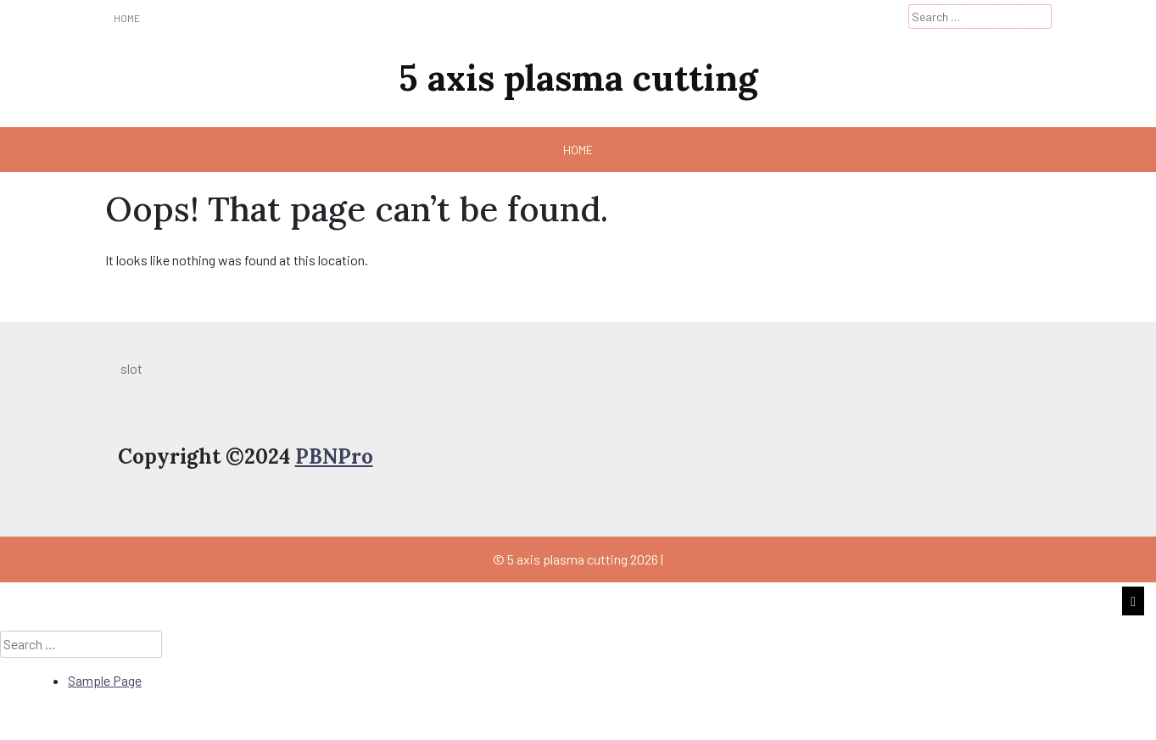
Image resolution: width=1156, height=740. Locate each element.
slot (131, 368)
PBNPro (334, 456)
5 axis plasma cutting (578, 78)
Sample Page (105, 680)
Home (127, 18)
